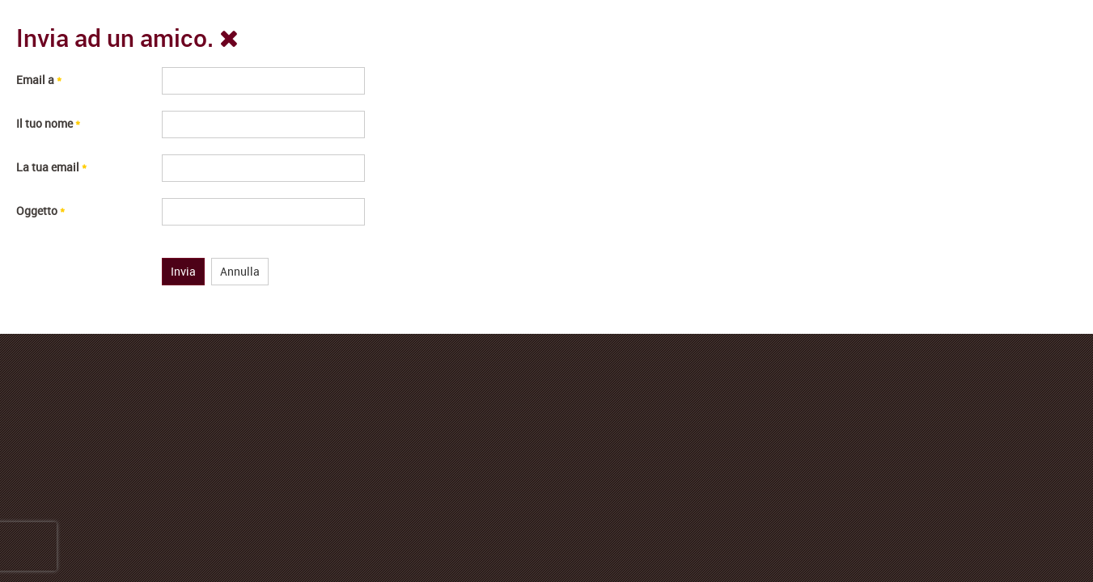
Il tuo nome (48, 123)
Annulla (240, 271)
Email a (38, 79)
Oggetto (40, 210)
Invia (183, 271)
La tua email (51, 167)
